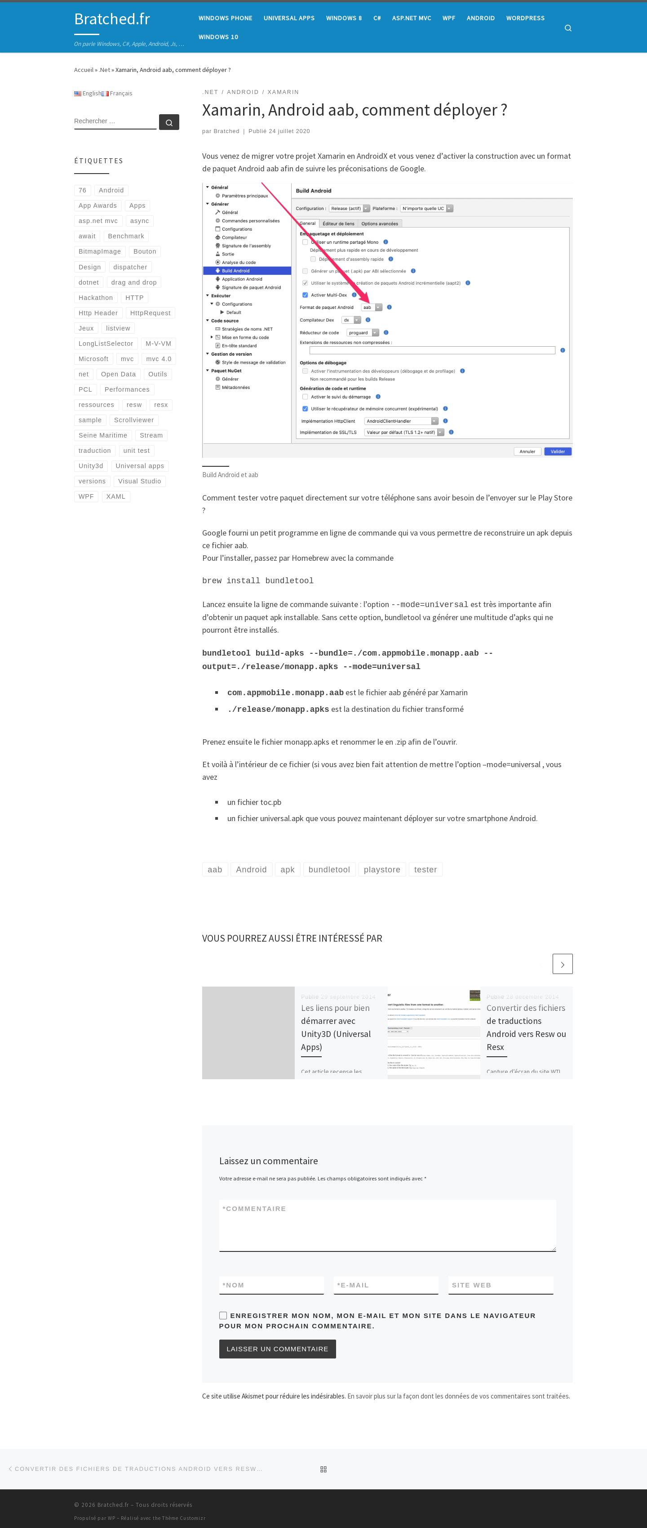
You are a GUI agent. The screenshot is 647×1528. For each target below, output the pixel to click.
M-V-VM (158, 343)
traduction (95, 450)
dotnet (89, 282)
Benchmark (126, 236)
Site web (472, 1279)
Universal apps (140, 465)
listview (118, 328)
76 (83, 190)
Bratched (227, 131)
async (139, 220)
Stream (151, 435)
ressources (97, 404)
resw (134, 404)
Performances (127, 389)
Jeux (86, 328)
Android (111, 190)
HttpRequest (150, 313)
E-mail (353, 1279)
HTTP (134, 297)
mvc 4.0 (159, 358)
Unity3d (91, 465)
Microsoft (94, 358)
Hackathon (96, 297)
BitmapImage (100, 251)
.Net (104, 70)
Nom (234, 1279)
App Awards (98, 205)
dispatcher (131, 267)
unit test (137, 450)
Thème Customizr (184, 1513)
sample (90, 420)
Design (90, 267)
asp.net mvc (98, 220)
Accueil (83, 70)
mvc (127, 358)
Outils (157, 374)
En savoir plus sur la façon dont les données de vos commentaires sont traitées (458, 1390)
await (87, 236)
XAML (116, 496)
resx (161, 404)
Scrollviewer (134, 420)
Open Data (118, 374)
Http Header (98, 313)
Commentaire (255, 1203)
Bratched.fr (113, 1499)
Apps (137, 205)
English (88, 93)
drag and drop (134, 282)
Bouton (144, 251)
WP (111, 1513)
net (84, 374)
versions (92, 481)
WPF (86, 496)
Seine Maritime (103, 435)
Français (117, 93)
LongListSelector (106, 343)
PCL (86, 389)
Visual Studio (139, 481)
